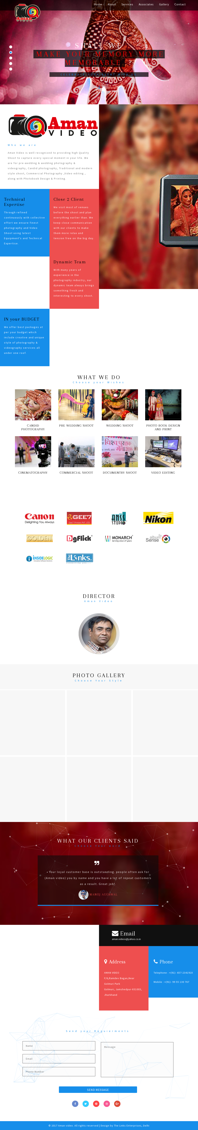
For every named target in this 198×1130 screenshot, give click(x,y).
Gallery (164, 4)
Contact (180, 4)
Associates (146, 4)
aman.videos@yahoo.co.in (126, 939)
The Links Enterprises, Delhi (131, 1125)
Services (127, 4)
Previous (30, 883)
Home (98, 4)
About (112, 4)
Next (167, 883)
